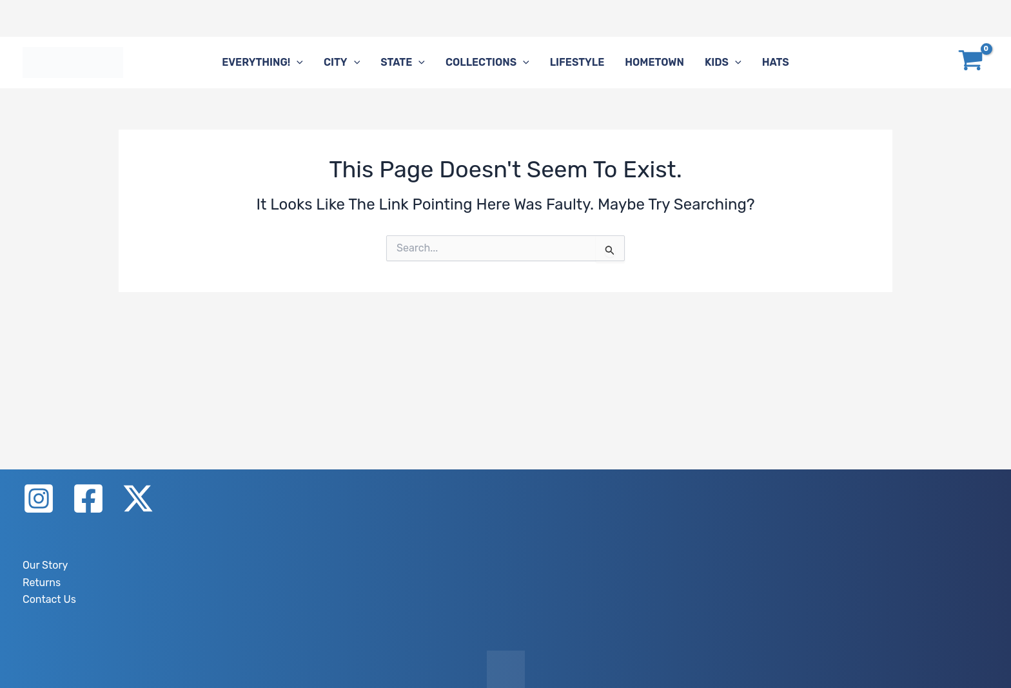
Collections (487, 62)
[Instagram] (39, 498)
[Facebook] (88, 498)
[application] (296, 62)
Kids (723, 62)
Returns (42, 582)
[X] (138, 498)
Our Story (45, 565)
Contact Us (49, 599)
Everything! (262, 62)
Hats (775, 62)
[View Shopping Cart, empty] (970, 63)
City (342, 62)
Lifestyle (577, 62)
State (402, 62)
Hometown (654, 62)
